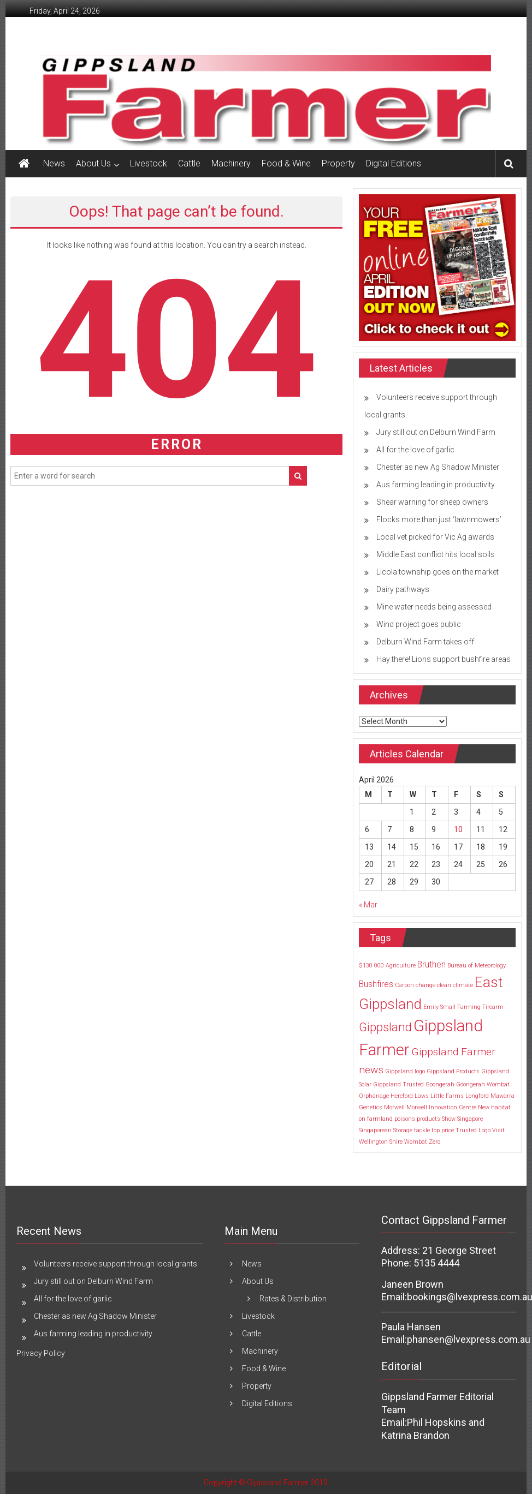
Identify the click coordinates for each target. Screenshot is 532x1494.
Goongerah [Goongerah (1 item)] (439, 1084)
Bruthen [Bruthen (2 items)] (431, 964)
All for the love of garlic (415, 449)
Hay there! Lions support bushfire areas (443, 659)
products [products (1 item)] (428, 1118)
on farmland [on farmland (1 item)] (376, 1118)
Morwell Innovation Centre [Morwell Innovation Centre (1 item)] (441, 1107)
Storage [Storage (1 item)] (402, 1130)
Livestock (148, 163)
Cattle (189, 163)
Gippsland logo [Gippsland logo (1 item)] (405, 1071)
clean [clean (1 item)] (444, 985)
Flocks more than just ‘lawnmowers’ (438, 519)
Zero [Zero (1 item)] (434, 1141)
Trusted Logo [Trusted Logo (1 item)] (473, 1130)
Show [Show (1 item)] (449, 1118)
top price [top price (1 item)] (442, 1130)
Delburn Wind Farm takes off (425, 641)
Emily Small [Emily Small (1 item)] (439, 1007)
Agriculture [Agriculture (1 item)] (401, 965)
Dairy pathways (402, 589)
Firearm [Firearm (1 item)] (493, 1007)
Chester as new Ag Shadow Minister (437, 467)
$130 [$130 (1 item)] (366, 965)
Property (338, 163)
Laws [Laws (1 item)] (422, 1095)
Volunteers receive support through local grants (115, 1263)
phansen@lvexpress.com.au (468, 1339)
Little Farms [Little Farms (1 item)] (447, 1095)
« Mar (368, 904)
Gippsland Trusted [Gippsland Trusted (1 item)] (398, 1084)
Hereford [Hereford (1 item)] (402, 1095)
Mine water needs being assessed (434, 606)
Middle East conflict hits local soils (435, 554)
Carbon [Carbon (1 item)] (404, 985)
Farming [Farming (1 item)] (469, 1007)
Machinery (231, 163)
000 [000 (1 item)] (379, 965)
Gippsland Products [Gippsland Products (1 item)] (453, 1071)
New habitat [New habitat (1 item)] (494, 1107)
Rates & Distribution (293, 1298)
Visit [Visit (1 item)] (498, 1130)
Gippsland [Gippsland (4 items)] (385, 1027)
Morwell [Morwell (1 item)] (394, 1107)
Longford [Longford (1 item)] (477, 1095)
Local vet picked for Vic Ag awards (435, 537)
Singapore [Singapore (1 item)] (470, 1118)
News (54, 163)
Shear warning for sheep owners (432, 502)
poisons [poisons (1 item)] (404, 1118)
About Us (93, 163)
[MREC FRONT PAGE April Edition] (437, 266)
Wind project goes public (418, 624)
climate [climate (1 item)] (463, 985)
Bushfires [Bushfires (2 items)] (376, 984)
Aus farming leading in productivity (435, 484)
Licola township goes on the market (437, 571)
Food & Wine (286, 163)
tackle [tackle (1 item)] (422, 1130)
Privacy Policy (40, 1353)
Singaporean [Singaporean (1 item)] (375, 1130)
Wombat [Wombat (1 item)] (415, 1141)
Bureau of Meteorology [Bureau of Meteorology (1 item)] (476, 965)
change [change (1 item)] (425, 985)
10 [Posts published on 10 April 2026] (458, 829)
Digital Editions (393, 163)
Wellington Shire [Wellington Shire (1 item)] (381, 1141)
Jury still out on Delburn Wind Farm (435, 432)
